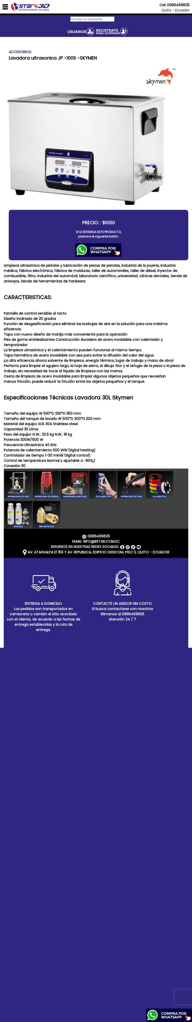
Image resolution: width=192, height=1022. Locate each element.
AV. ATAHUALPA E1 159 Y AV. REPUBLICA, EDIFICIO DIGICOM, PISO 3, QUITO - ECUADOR (96, 552)
